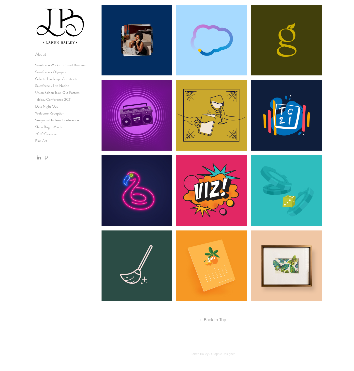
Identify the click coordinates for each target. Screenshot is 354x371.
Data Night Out (46, 106)
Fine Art (41, 140)
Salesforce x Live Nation (52, 85)
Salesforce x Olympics (50, 72)
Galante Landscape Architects (56, 79)
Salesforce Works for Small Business (60, 65)
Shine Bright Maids (48, 127)
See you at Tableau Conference (57, 120)
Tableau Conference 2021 (53, 99)
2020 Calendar (46, 134)
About (40, 54)
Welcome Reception (49, 113)
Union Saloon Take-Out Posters (57, 92)
